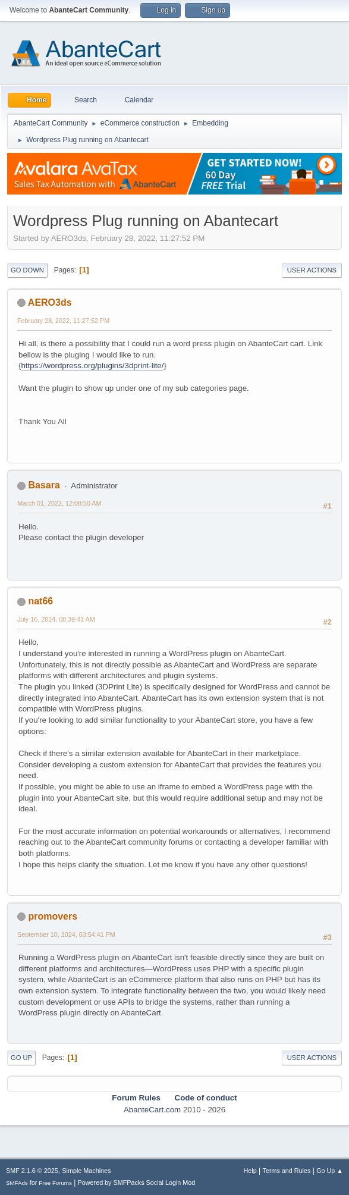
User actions (312, 270)
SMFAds (17, 1183)
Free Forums (55, 1183)
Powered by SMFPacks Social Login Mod (137, 1182)
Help (250, 1170)
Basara (43, 485)
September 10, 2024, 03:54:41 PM (66, 934)
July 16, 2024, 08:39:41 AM (56, 619)
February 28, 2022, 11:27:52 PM (63, 320)
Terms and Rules (287, 1170)
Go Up (21, 1057)
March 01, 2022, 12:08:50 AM (59, 503)
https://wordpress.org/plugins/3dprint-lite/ (92, 365)
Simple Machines (86, 1170)
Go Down (27, 270)
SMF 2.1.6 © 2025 (32, 1170)
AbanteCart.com (152, 1109)
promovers (52, 916)
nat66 (40, 601)
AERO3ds (50, 302)
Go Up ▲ (329, 1170)
